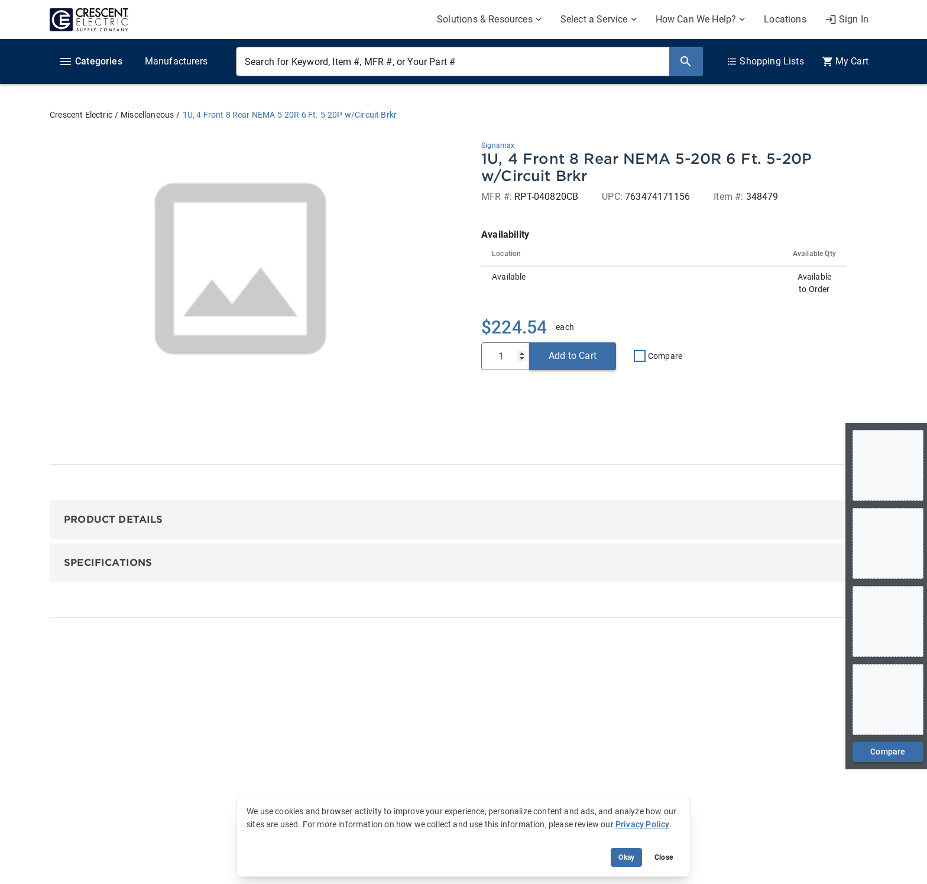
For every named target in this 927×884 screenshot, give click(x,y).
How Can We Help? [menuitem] (696, 19)
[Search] (686, 61)
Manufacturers (176, 61)
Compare (665, 356)
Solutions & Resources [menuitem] (485, 19)
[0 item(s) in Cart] (845, 61)
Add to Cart (573, 355)
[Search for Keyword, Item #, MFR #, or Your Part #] (452, 61)
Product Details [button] (113, 519)
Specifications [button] (108, 562)
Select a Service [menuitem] (594, 19)
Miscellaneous (147, 114)
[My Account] (846, 19)
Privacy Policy (642, 824)
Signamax (497, 145)
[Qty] (505, 356)
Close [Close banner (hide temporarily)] (663, 857)
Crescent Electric (81, 114)
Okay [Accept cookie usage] (626, 857)
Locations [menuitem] (785, 19)
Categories (90, 61)
